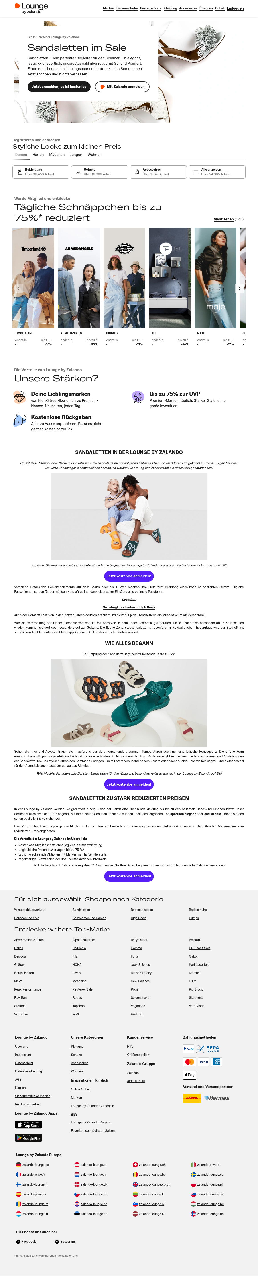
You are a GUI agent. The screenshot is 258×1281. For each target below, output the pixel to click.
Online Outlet (80, 1089)
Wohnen (77, 1071)
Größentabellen (138, 1055)
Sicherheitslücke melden (32, 1096)
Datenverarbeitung (28, 1071)
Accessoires (79, 1063)
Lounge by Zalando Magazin (91, 1122)
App (74, 1114)
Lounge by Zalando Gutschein (92, 1106)
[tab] (21, 155)
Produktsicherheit (28, 1104)
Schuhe (76, 1055)
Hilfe (130, 1047)
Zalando (133, 1073)
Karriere (21, 1088)
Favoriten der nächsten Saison (93, 1131)
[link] (235, 8)
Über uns (21, 1047)
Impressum (23, 1055)
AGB (18, 1080)
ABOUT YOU (136, 1081)
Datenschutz (24, 1063)
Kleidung (77, 1047)
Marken (76, 1098)
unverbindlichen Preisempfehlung (57, 1255)
